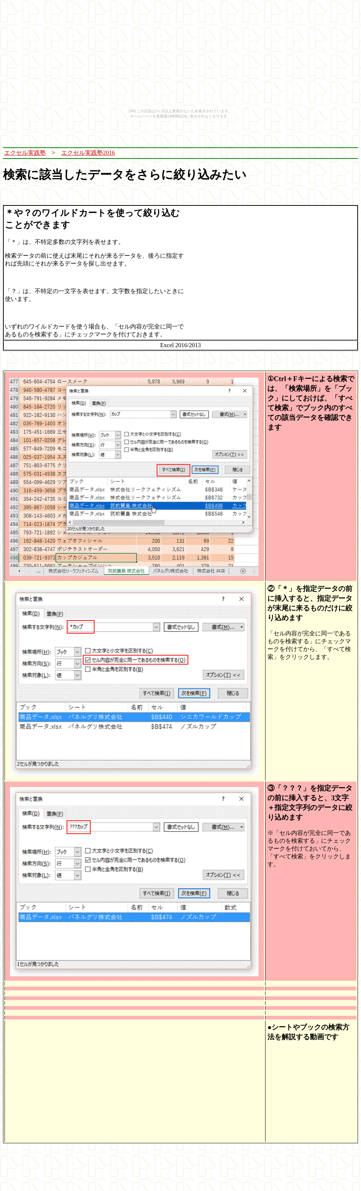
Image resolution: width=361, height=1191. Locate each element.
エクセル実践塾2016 (88, 153)
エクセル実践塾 (25, 153)
